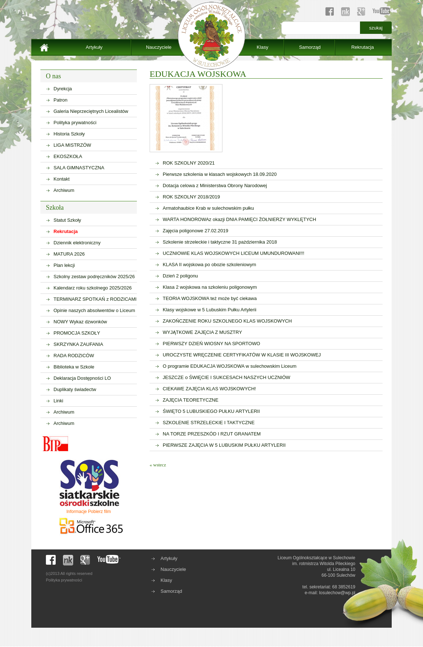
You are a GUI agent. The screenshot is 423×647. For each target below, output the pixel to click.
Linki (58, 400)
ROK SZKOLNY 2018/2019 (191, 197)
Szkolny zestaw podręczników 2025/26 (94, 276)
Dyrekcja (63, 88)
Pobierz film (99, 511)
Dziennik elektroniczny (77, 242)
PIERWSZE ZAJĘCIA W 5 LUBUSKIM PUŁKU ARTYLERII (224, 445)
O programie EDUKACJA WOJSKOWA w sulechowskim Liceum (229, 366)
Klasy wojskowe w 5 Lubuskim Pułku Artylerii (209, 309)
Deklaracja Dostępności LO (82, 378)
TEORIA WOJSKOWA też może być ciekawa (210, 298)
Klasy (262, 47)
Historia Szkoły (69, 134)
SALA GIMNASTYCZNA (79, 167)
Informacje (76, 511)
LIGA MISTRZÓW (72, 145)
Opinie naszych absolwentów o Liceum (94, 310)
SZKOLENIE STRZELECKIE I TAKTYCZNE (208, 422)
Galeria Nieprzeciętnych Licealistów (91, 111)
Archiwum (64, 190)
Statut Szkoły (67, 220)
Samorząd (309, 47)
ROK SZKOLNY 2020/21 (189, 163)
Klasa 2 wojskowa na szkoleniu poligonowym (210, 287)
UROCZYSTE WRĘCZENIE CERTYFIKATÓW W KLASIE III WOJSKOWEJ (242, 355)
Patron (60, 100)
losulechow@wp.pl (337, 592)
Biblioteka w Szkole (74, 367)
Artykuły (94, 47)
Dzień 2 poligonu (180, 276)
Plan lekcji (64, 265)
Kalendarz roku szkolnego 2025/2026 (93, 288)
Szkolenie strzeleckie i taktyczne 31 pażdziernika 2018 (220, 242)
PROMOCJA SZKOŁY (77, 333)
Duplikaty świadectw (75, 389)
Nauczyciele (158, 47)
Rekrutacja (362, 47)
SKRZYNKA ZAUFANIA (78, 344)
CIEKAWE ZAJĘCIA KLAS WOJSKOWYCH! (209, 388)
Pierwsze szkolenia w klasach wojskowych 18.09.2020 (220, 174)
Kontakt (62, 179)
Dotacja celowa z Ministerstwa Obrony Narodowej (215, 185)
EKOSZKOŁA (68, 156)
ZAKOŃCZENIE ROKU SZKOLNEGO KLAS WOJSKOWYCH (227, 321)
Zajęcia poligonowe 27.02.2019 (195, 230)
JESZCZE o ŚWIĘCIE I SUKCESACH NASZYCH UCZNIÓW (226, 377)
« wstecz (158, 465)
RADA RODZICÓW (74, 355)
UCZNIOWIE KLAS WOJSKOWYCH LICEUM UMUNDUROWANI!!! (233, 253)
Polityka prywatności (75, 122)
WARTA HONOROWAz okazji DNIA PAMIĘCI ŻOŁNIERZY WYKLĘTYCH (239, 219)
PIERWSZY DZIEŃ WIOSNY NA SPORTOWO (211, 343)
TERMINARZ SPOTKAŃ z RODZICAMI (95, 299)
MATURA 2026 (69, 254)
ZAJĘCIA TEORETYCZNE (190, 400)
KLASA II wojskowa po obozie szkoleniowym (209, 264)
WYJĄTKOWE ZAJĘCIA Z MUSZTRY (202, 332)
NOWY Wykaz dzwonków (80, 321)
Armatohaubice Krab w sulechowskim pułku (208, 208)
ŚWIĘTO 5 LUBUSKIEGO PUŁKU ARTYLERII (211, 411)
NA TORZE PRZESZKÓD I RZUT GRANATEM (212, 434)
